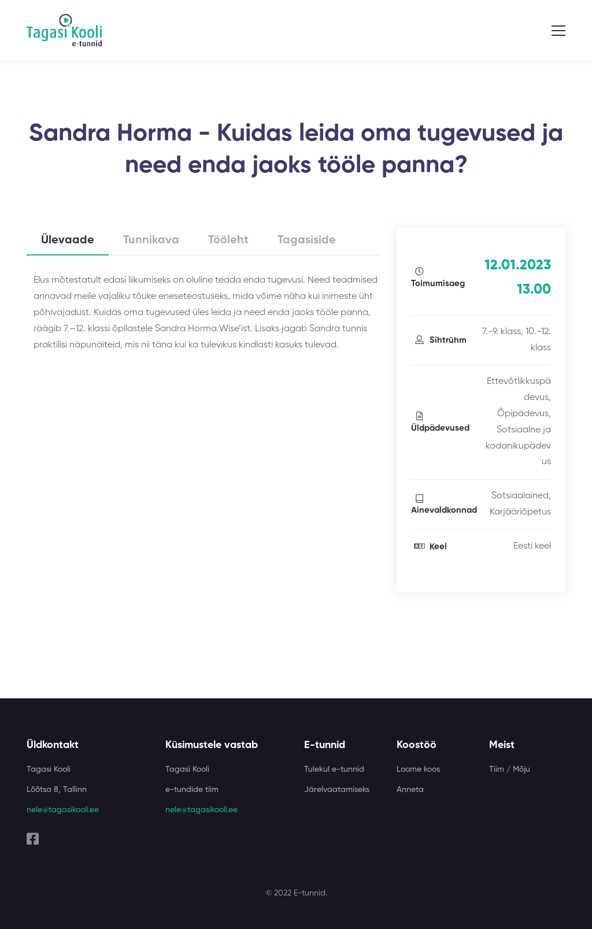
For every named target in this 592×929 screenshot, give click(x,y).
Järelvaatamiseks (336, 790)
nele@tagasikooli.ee (63, 810)
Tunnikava (151, 240)
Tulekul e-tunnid (334, 769)
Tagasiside (307, 240)
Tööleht (228, 240)
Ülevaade (67, 240)
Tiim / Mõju (509, 769)
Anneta (410, 790)
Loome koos (418, 769)
